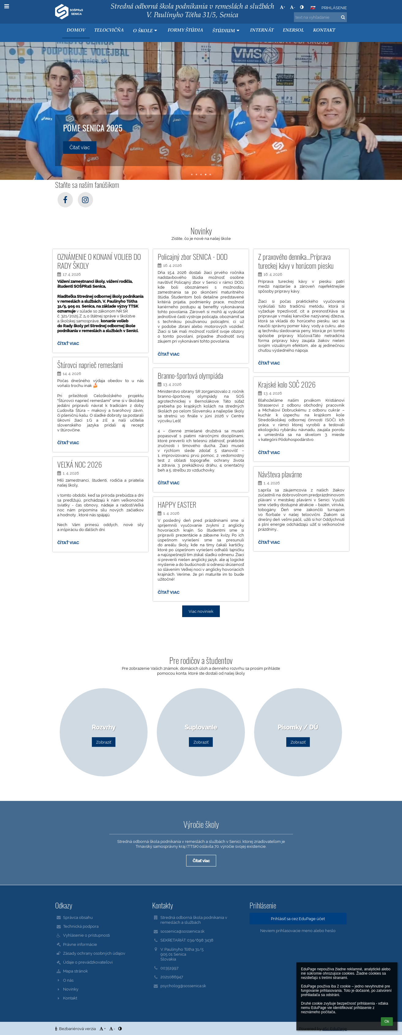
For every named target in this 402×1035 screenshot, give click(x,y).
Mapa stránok (75, 971)
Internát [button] (262, 30)
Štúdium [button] (226, 30)
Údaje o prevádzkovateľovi (88, 962)
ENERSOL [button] (293, 30)
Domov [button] (76, 30)
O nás (68, 980)
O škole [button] (146, 30)
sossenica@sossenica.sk (182, 931)
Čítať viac (69, 344)
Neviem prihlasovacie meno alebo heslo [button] (298, 930)
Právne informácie (80, 944)
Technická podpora (81, 926)
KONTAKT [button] (324, 30)
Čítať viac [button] (80, 147)
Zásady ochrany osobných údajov (94, 953)
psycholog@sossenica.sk (183, 985)
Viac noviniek (201, 611)
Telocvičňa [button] (109, 30)
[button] (312, 7)
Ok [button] (387, 1021)
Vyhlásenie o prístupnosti (86, 935)
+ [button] (282, 7)
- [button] (292, 7)
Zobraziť (103, 742)
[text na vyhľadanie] (320, 17)
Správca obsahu (78, 917)
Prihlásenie (334, 7)
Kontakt (70, 997)
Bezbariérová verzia (76, 1028)
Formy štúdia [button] (185, 30)
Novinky (70, 989)
